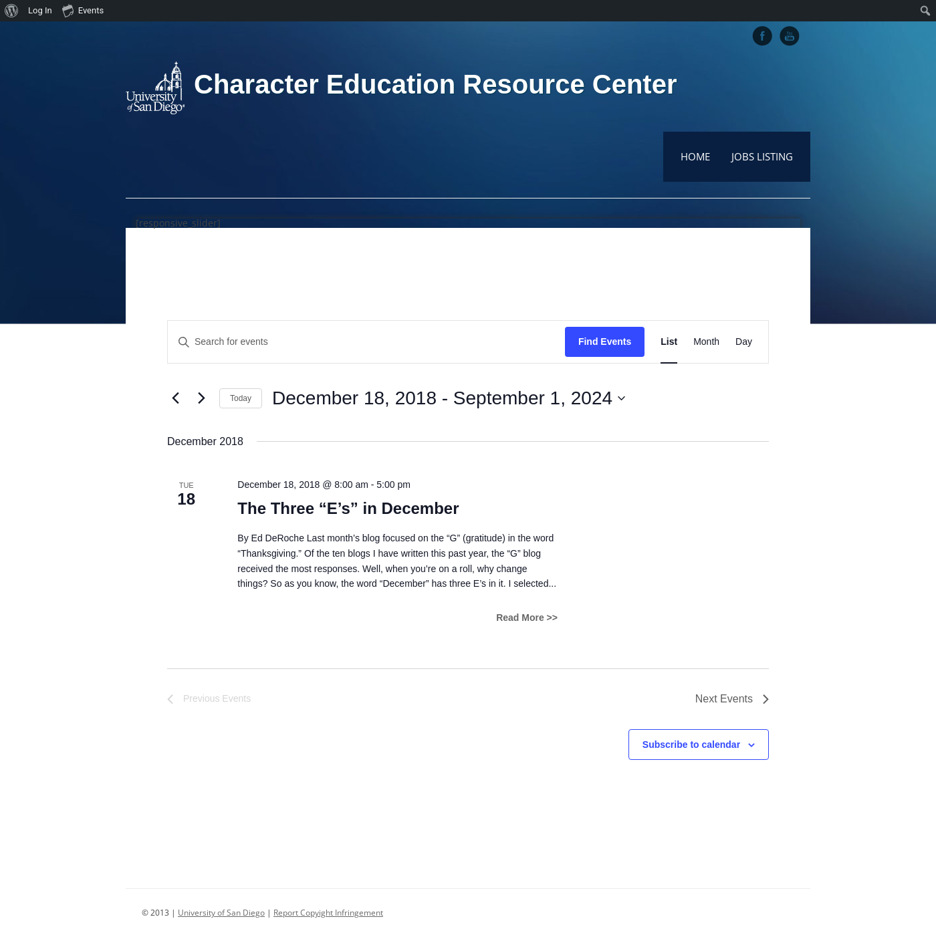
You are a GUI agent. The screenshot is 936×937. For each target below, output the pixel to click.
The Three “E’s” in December (348, 508)
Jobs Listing (762, 156)
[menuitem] (11, 10)
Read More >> (527, 617)
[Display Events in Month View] (706, 342)
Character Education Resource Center (435, 84)
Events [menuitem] (83, 10)
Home (695, 156)
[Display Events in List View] (669, 342)
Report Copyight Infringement (328, 912)
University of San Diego (221, 912)
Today (240, 398)
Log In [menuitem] (40, 10)
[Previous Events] (175, 398)
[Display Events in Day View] (743, 342)
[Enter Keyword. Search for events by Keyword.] (366, 342)
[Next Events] (201, 398)
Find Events (604, 341)
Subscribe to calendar (691, 744)
